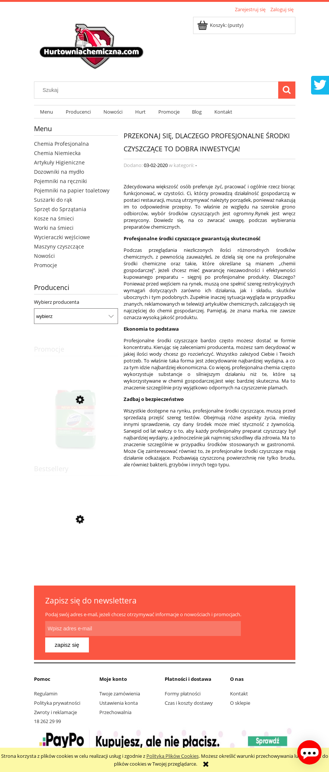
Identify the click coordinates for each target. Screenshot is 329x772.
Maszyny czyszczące (59, 246)
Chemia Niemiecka (57, 153)
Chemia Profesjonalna (61, 143)
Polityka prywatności (57, 688)
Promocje (45, 265)
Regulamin (46, 678)
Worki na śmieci (54, 227)
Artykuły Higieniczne (59, 162)
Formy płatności (183, 678)
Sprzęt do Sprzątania (60, 209)
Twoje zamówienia (119, 678)
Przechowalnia (115, 697)
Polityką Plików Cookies (172, 756)
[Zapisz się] (262, 628)
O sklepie (240, 688)
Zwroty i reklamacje (55, 697)
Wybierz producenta (56, 302)
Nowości (44, 255)
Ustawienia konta (118, 688)
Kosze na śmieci (54, 218)
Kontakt (239, 678)
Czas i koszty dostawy (189, 688)
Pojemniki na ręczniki (60, 181)
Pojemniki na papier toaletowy (71, 190)
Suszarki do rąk (53, 199)
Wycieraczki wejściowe (62, 237)
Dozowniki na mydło (59, 171)
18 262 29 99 (47, 706)
